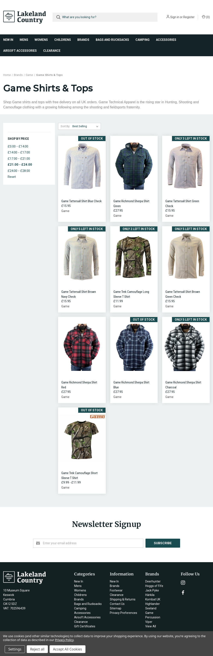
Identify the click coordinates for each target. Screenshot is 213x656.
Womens (41, 39)
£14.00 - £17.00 (19, 152)
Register (189, 17)
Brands (83, 39)
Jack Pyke (152, 590)
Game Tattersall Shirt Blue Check (81, 201)
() (206, 17)
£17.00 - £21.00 (19, 159)
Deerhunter (153, 581)
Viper (148, 622)
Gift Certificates (84, 626)
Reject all (37, 649)
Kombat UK (152, 599)
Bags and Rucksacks (112, 39)
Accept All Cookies (67, 649)
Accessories (166, 39)
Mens (24, 39)
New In (8, 39)
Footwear (116, 590)
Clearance (51, 50)
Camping (142, 39)
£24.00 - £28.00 (19, 171)
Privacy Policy (64, 640)
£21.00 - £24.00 (20, 165)
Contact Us (117, 604)
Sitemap (115, 608)
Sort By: (65, 126)
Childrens (62, 39)
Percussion (152, 617)
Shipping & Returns (122, 599)
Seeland (150, 608)
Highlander (152, 604)
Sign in (174, 17)
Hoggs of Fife (154, 586)
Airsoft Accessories (20, 50)
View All (150, 626)
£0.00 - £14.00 (18, 146)
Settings (14, 649)
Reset (12, 177)
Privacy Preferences (123, 613)
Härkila (149, 595)
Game (149, 613)
